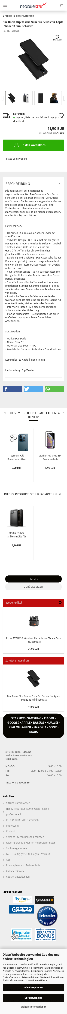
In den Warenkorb (29, 145)
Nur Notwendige (33, 997)
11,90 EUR (33, 706)
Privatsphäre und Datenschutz (23, 865)
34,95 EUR (33, 648)
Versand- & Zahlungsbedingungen (25, 837)
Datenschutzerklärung (36, 980)
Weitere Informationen (33, 1006)
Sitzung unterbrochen (18, 803)
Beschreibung (17, 184)
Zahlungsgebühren (16, 848)
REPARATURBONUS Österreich (22, 820)
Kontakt (10, 831)
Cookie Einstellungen (18, 876)
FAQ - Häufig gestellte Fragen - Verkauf (28, 854)
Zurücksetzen (33, 586)
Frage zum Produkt (16, 158)
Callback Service (15, 871)
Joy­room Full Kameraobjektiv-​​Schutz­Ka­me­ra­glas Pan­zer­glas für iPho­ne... (16, 457)
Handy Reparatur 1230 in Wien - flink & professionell (27, 811)
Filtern (33, 578)
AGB (8, 859)
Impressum (12, 825)
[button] (12, 389)
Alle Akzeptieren (33, 987)
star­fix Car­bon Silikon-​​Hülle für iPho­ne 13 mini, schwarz (16, 535)
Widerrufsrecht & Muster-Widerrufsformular (30, 842)
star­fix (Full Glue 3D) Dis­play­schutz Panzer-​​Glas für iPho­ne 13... (50, 457)
